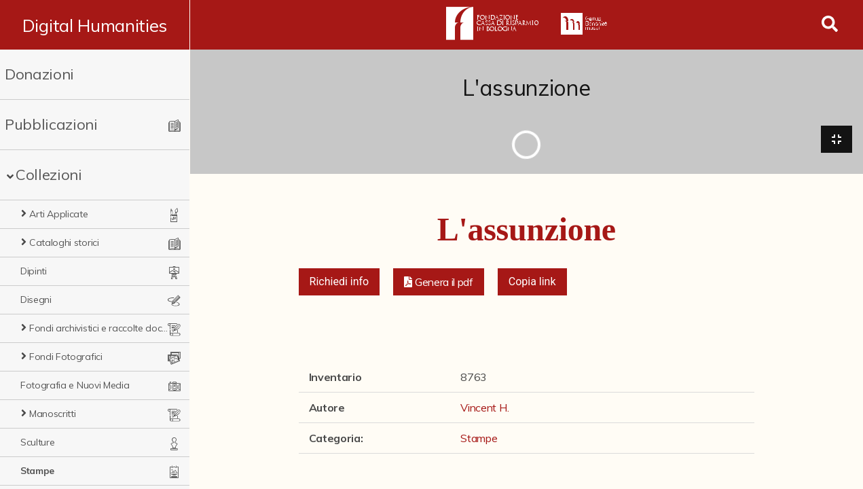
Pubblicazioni (51, 124)
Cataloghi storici (64, 242)
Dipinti (33, 271)
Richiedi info (339, 282)
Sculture (37, 442)
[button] (438, 282)
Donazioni (39, 74)
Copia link (532, 282)
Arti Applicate (58, 214)
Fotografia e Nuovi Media (74, 385)
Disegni (36, 299)
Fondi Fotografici (66, 356)
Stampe (37, 471)
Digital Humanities (94, 25)
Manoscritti (52, 414)
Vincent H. (484, 408)
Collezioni (49, 174)
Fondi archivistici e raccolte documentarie (101, 328)
